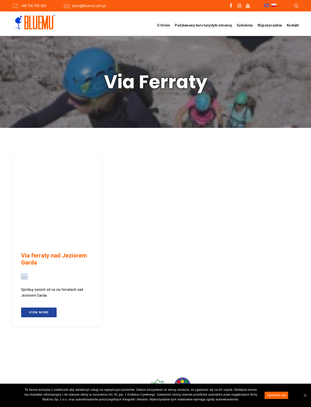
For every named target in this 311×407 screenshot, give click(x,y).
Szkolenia (245, 25)
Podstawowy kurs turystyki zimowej (203, 25)
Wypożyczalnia (269, 25)
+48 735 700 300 (33, 6)
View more (39, 312)
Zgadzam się (276, 395)
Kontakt (293, 25)
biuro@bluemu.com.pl (89, 6)
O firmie (163, 25)
